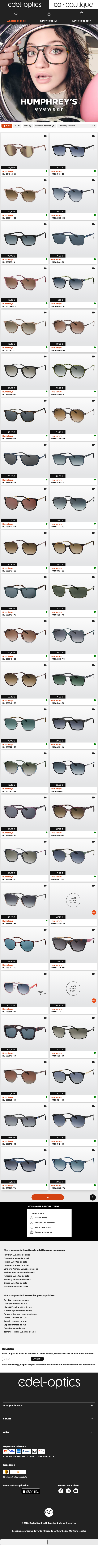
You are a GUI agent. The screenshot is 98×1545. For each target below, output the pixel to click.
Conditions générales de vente (27, 1531)
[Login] (49, 13)
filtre (6, 126)
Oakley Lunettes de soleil (16, 1258)
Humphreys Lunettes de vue (18, 1310)
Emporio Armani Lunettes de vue (20, 1314)
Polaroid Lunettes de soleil (17, 1276)
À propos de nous (48, 1405)
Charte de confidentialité (55, 1531)
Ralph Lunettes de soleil (16, 1286)
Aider (48, 1432)
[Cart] (81, 13)
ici (18, 1364)
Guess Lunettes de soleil (16, 1283)
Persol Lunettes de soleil (16, 1262)
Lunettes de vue (48, 21)
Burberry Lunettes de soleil (17, 1279)
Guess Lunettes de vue (15, 1318)
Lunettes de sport (81, 21)
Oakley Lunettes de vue (15, 1303)
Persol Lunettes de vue (15, 1321)
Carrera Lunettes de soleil (16, 1265)
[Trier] (77, 126)
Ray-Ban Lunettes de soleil (17, 1255)
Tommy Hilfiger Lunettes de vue (20, 1332)
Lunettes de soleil (16, 21)
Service (48, 1418)
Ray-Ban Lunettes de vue (16, 1300)
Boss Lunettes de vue (14, 1328)
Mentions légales (77, 1531)
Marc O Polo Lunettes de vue (18, 1307)
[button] (24, 4)
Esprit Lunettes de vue (15, 1325)
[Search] (16, 13)
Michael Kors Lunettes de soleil (19, 1272)
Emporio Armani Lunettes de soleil (21, 1269)
